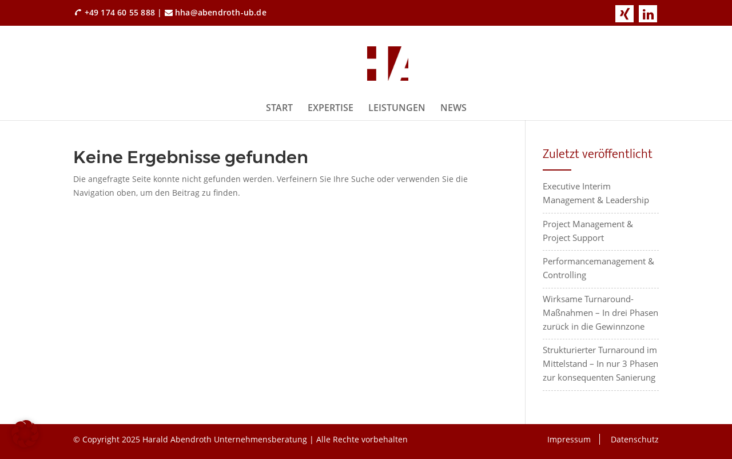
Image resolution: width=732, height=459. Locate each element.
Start (279, 108)
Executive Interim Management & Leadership (596, 192)
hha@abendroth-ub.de (220, 12)
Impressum (569, 439)
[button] (25, 434)
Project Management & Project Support (588, 230)
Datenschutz (635, 439)
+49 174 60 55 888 (120, 12)
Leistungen (396, 108)
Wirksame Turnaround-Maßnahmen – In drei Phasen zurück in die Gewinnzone (600, 312)
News (453, 108)
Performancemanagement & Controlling (598, 267)
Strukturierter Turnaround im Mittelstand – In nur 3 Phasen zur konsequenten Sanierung (600, 363)
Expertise (330, 108)
